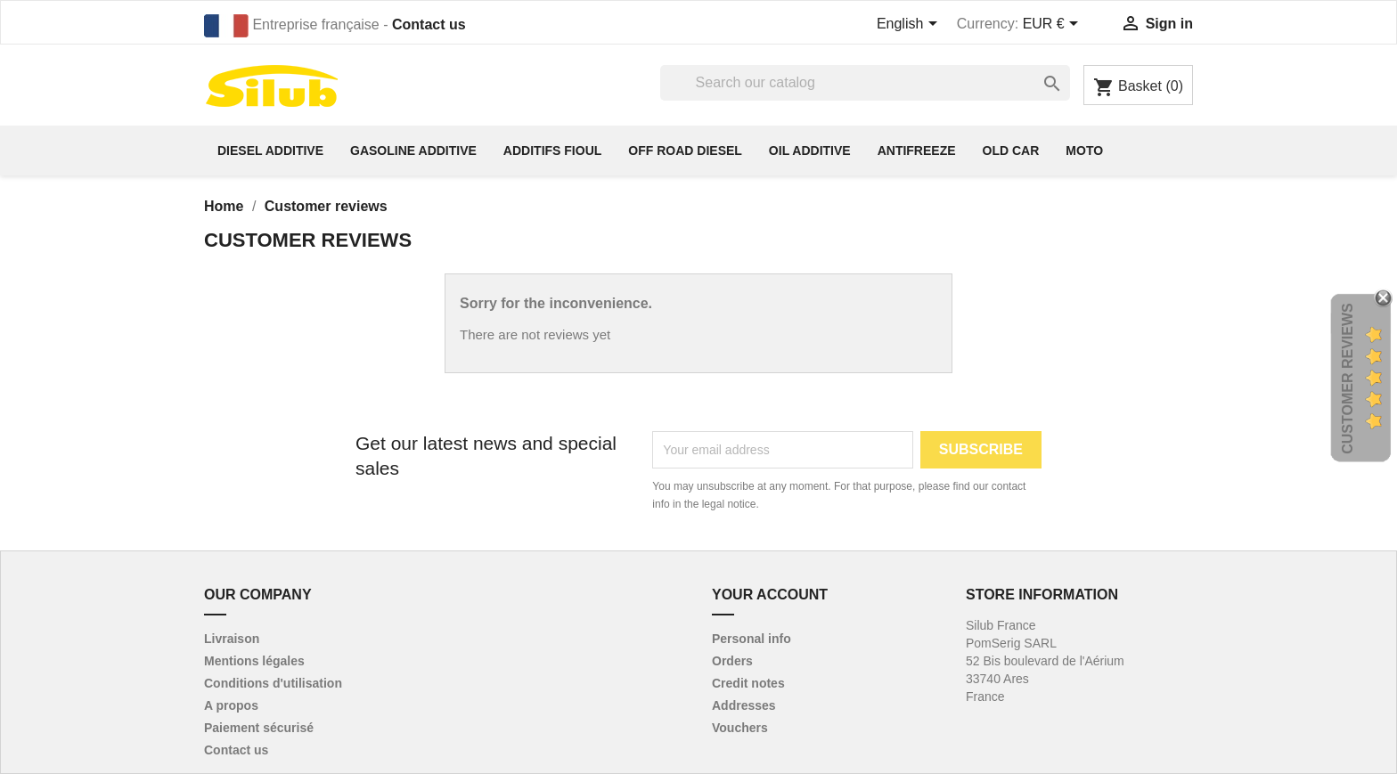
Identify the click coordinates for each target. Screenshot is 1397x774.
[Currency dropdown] (1054, 25)
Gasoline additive (413, 150)
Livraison (231, 638)
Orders (732, 661)
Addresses (744, 705)
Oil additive (810, 150)
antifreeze (917, 150)
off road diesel (685, 150)
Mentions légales (254, 661)
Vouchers (740, 728)
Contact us (429, 24)
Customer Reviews (1347, 379)
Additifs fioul (552, 150)
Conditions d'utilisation (273, 683)
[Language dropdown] (910, 25)
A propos (231, 705)
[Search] (865, 83)
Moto (1084, 150)
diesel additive (270, 150)
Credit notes (748, 683)
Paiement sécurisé (259, 728)
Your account (770, 594)
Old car (1011, 150)
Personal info (751, 638)
